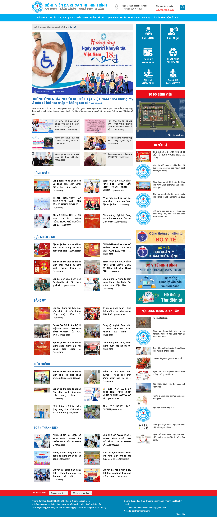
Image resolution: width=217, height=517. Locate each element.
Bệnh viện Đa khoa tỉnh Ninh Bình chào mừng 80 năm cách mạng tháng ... (67, 266)
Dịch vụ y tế (148, 17)
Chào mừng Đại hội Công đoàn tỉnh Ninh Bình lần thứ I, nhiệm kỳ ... (117, 218)
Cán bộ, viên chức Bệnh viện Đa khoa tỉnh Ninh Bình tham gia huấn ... (67, 282)
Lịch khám (148, 38)
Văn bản (160, 17)
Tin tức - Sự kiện (57, 17)
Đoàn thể (95, 17)
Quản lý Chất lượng (78, 17)
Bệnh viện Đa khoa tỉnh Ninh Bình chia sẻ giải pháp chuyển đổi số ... (67, 374)
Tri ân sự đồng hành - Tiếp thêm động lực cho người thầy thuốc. (117, 311)
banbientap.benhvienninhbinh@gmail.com (147, 507)
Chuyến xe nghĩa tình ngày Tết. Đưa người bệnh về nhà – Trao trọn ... (117, 473)
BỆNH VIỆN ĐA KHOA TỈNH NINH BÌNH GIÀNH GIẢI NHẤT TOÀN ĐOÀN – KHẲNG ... (117, 185)
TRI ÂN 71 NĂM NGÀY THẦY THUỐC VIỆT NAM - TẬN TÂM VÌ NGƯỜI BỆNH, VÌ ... (67, 203)
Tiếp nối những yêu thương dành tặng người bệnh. (120, 140)
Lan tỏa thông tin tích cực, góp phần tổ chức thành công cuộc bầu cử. (67, 313)
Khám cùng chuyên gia (173, 61)
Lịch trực (173, 38)
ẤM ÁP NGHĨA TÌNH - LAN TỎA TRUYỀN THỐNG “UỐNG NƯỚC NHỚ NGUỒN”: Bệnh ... (67, 220)
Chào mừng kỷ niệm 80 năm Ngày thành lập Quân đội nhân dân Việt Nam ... (117, 284)
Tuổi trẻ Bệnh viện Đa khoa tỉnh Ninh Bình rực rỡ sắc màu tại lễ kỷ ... (117, 455)
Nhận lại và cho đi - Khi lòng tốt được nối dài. (67, 157)
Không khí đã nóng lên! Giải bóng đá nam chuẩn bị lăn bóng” (67, 455)
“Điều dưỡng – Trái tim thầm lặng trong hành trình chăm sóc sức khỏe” (67, 409)
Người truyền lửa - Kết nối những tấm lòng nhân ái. (67, 140)
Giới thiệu (42, 17)
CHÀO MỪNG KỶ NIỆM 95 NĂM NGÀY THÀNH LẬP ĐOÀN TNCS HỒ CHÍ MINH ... (67, 440)
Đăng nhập (180, 514)
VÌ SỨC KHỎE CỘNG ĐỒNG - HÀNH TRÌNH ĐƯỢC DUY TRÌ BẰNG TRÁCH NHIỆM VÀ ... (117, 440)
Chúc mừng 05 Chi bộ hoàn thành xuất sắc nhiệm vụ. (117, 345)
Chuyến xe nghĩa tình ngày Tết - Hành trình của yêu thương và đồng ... (67, 475)
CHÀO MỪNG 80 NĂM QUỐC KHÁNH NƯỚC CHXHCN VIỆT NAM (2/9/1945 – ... (117, 249)
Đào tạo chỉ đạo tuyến (114, 17)
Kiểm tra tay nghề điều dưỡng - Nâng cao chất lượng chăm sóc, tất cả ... (117, 376)
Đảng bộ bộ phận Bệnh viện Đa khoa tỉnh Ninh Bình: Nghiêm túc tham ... (117, 330)
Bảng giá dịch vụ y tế (173, 82)
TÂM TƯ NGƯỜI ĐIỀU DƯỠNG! (117, 408)
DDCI (177, 17)
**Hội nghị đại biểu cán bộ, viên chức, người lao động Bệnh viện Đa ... (117, 201)
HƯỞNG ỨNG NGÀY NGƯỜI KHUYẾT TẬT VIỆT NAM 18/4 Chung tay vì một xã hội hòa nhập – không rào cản (82, 101)
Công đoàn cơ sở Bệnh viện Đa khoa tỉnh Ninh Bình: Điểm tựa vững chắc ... (67, 185)
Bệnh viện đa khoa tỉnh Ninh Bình (76, 5)
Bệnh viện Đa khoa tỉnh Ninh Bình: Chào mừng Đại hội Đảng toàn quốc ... (67, 347)
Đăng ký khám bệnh (148, 61)
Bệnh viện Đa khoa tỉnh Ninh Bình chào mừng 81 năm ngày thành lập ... (67, 247)
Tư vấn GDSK (134, 17)
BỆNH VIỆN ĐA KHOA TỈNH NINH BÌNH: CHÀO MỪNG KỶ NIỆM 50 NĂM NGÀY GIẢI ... (117, 266)
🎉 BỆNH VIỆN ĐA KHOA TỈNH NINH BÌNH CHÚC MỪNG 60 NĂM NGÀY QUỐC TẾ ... (117, 394)
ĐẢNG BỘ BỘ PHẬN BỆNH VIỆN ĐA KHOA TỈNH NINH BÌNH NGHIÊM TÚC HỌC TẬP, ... (67, 330)
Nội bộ (169, 17)
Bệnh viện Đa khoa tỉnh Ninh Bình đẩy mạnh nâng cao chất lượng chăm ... (67, 394)
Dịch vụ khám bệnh (148, 82)
